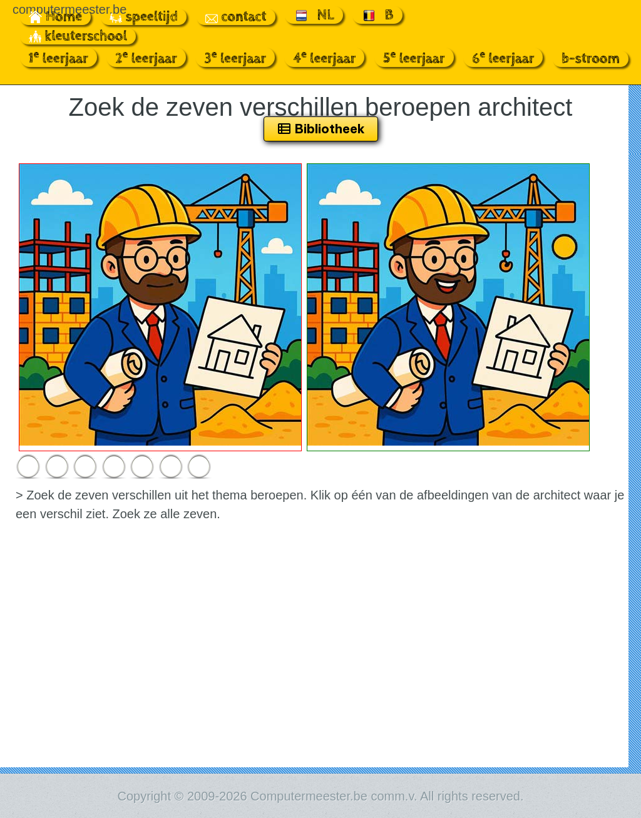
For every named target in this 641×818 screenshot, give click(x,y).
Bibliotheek (321, 129)
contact (236, 17)
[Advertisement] (320, 673)
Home (56, 17)
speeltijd (144, 17)
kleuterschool (78, 36)
